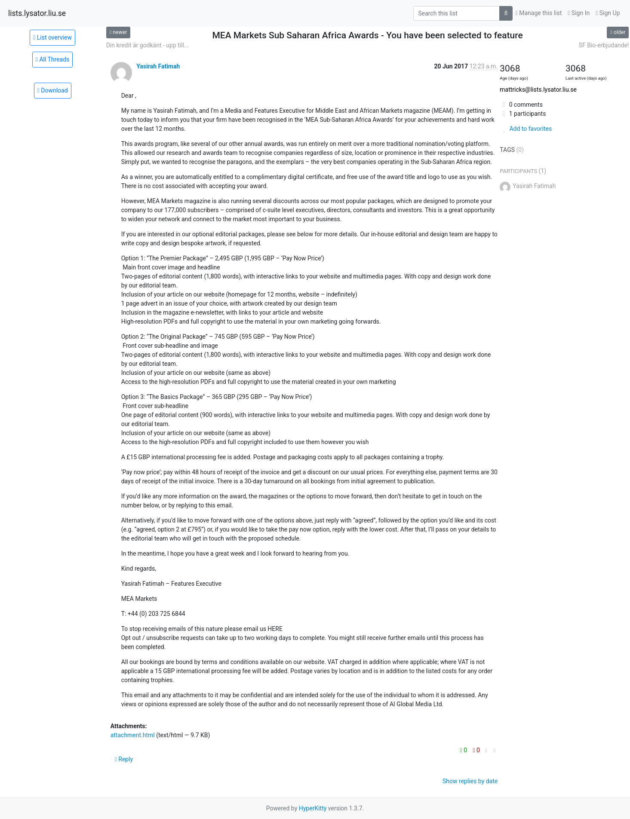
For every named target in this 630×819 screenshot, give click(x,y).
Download (52, 90)
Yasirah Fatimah (158, 66)
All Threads (53, 59)
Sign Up (608, 12)
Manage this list (539, 12)
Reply (124, 759)
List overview (52, 37)
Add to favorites (526, 128)
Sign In (579, 12)
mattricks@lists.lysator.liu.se (538, 89)
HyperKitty (313, 808)
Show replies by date (470, 781)
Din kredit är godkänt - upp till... (147, 45)
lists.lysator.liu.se (37, 13)
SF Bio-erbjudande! (604, 45)
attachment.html (133, 735)
